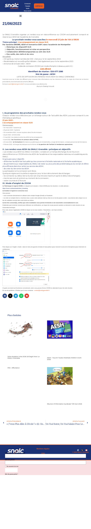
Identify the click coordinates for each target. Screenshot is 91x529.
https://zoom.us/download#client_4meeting (15, 188)
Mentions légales (43, 449)
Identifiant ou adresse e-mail (15, 453)
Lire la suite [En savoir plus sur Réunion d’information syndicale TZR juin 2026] (50, 407)
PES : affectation (14, 368)
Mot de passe (10, 459)
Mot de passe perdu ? (11, 474)
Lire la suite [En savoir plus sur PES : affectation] (11, 371)
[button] (20, 15)
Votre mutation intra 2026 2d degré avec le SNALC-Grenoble (24, 357)
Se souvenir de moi (11, 466)
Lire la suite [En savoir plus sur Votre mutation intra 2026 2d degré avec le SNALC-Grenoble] (11, 361)
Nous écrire (27, 11)
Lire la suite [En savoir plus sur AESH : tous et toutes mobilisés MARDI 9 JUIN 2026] (50, 362)
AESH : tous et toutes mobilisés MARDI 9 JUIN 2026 (64, 358)
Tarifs (27, 8)
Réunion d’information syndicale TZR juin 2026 (64, 404)
